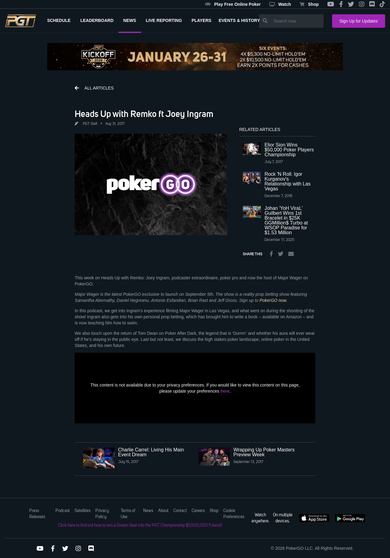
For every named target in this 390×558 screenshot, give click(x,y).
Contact (180, 511)
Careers (198, 511)
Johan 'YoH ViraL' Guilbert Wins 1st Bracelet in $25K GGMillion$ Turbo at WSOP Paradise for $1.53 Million (286, 220)
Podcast (62, 511)
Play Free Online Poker (233, 4)
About (163, 511)
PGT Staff (90, 124)
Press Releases (37, 514)
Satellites (82, 511)
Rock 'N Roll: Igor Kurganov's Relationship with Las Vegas (287, 181)
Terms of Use (128, 514)
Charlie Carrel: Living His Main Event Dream (151, 452)
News (148, 511)
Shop (309, 4)
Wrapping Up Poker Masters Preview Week (264, 452)
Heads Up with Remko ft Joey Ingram (144, 113)
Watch (280, 4)
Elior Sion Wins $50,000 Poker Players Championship (289, 149)
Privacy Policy (102, 514)
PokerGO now (273, 300)
